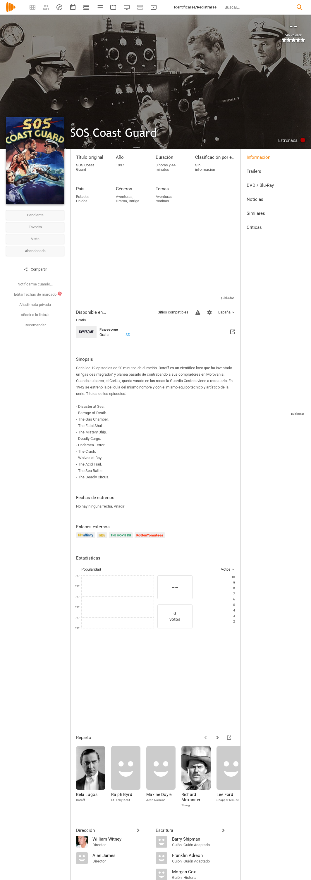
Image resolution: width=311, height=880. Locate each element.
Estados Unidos (83, 198)
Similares (256, 213)
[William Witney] (121, 839)
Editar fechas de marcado (38, 294)
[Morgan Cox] (203, 871)
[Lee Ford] (234, 778)
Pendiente (35, 215)
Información (258, 157)
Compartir (35, 269)
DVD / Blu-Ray (260, 185)
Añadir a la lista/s (35, 315)
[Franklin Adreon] (203, 855)
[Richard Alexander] (199, 778)
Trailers (254, 171)
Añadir (119, 506)
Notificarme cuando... (35, 284)
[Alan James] (121, 855)
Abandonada (35, 251)
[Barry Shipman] (203, 839)
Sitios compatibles (173, 312)
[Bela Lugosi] (93, 778)
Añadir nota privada (35, 304)
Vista (35, 239)
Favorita (35, 227)
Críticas (254, 227)
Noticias (255, 199)
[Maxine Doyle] (163, 778)
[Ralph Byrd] (128, 778)
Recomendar (35, 325)
